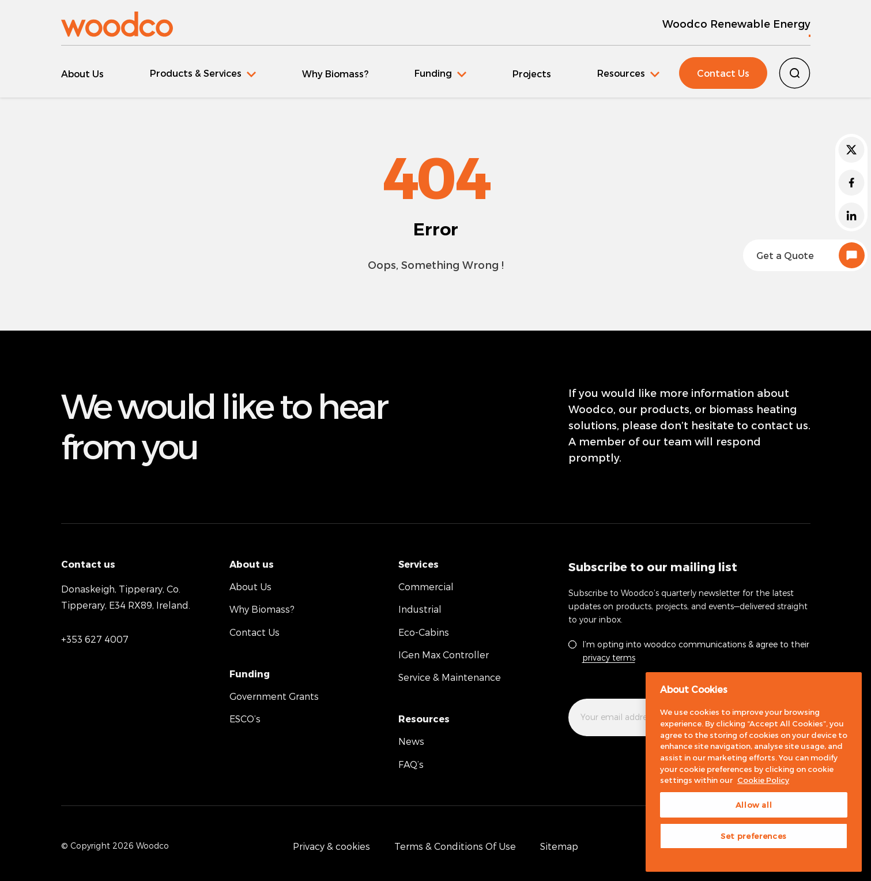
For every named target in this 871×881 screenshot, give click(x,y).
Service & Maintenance (449, 677)
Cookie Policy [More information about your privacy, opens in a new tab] (763, 780)
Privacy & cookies (331, 846)
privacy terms (608, 657)
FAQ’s (411, 764)
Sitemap (559, 846)
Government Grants (274, 696)
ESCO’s (245, 718)
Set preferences (754, 836)
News (411, 741)
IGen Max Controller (443, 654)
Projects (531, 73)
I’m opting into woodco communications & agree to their (695, 650)
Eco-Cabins (423, 632)
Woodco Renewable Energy (736, 23)
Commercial (426, 586)
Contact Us (723, 73)
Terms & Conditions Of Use (455, 846)
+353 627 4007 (95, 638)
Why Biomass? (335, 73)
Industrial (420, 608)
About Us (82, 73)
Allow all (754, 804)
